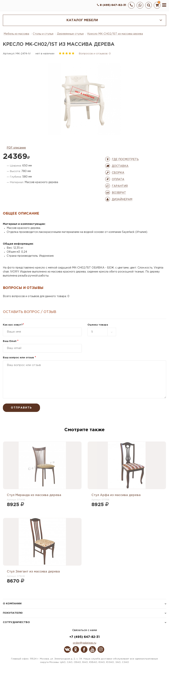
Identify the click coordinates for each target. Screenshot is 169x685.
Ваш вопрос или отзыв (19, 357)
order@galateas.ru (84, 643)
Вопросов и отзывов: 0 (95, 53)
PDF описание (16, 148)
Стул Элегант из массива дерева (33, 571)
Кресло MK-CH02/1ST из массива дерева (115, 34)
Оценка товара (97, 325)
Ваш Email (10, 341)
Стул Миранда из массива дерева (34, 495)
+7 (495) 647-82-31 (84, 637)
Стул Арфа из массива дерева (116, 495)
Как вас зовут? (13, 324)
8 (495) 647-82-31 (111, 5)
